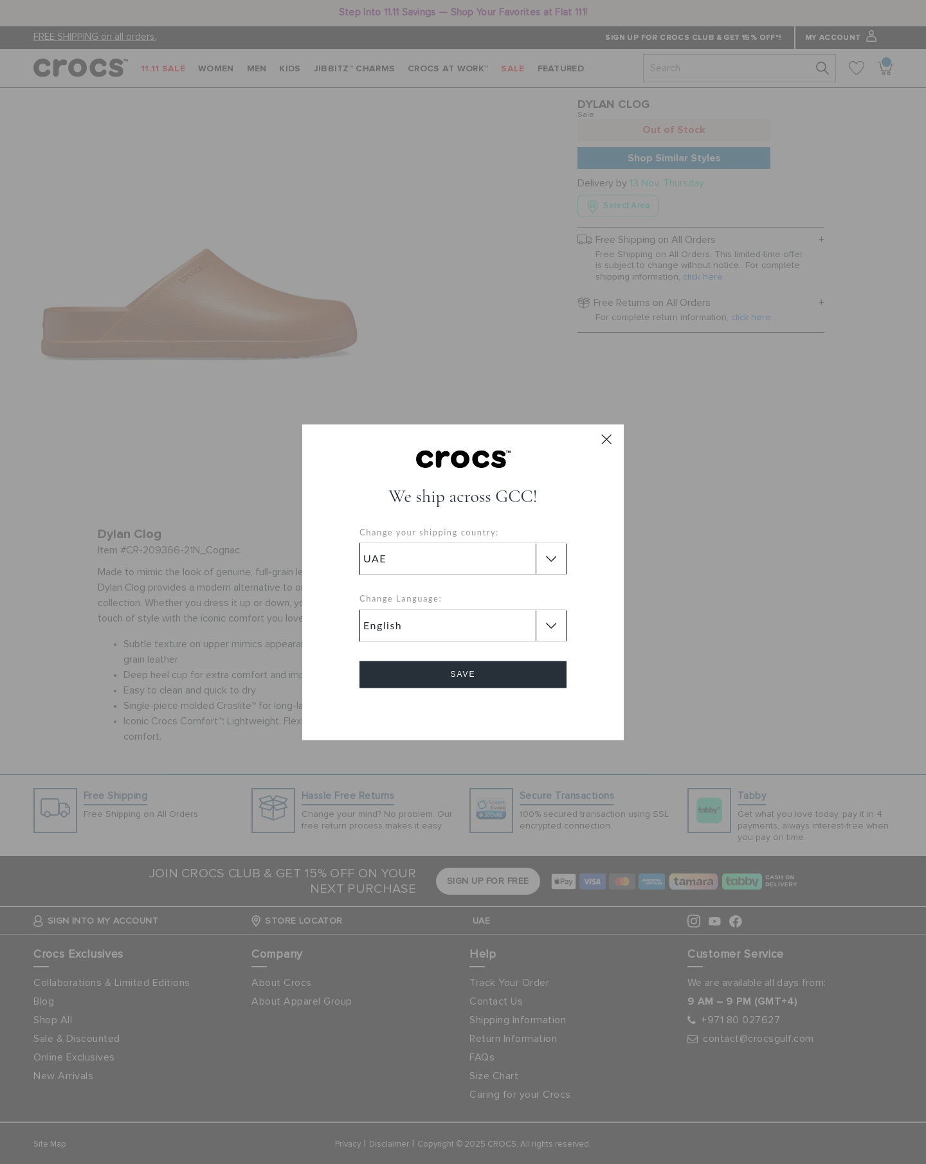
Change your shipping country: (429, 532)
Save (462, 674)
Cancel (463, 710)
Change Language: (400, 599)
